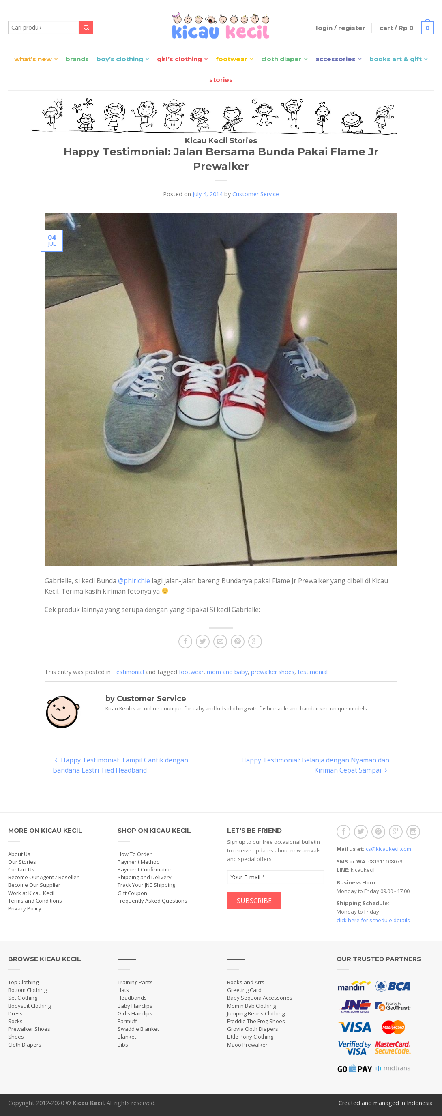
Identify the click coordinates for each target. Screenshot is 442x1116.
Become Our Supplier (34, 885)
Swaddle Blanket (138, 1028)
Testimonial (128, 672)
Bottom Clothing (27, 990)
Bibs (123, 1044)
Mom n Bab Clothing (251, 1005)
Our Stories (22, 861)
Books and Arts (245, 982)
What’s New (33, 59)
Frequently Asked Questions (152, 900)
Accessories (335, 59)
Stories (221, 80)
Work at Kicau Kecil (31, 893)
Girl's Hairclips (135, 1013)
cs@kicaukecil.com (388, 848)
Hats (123, 990)
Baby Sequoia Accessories (259, 997)
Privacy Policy (24, 908)
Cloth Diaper (281, 59)
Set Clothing (22, 997)
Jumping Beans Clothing (256, 1013)
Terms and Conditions (35, 900)
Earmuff (127, 1021)
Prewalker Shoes (29, 1028)
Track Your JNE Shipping (146, 885)
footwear (191, 672)
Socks (15, 1021)
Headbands (132, 997)
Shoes (16, 1036)
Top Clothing (23, 982)
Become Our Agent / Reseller (43, 877)
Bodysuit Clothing (29, 1005)
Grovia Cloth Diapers (252, 1028)
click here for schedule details (373, 920)
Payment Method (139, 861)
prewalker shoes (272, 672)
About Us (19, 854)
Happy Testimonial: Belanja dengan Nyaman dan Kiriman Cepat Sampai (315, 765)
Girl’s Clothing (179, 59)
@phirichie (134, 580)
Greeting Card (244, 990)
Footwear (231, 59)
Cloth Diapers (24, 1044)
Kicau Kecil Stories (221, 140)
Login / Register (340, 28)
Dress (15, 1013)
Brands (77, 59)
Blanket (127, 1036)
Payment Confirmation (145, 869)
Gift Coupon (132, 893)
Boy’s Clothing (120, 59)
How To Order (135, 854)
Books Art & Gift (395, 59)
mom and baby (227, 672)
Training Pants (135, 982)
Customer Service (255, 194)
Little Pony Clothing (250, 1036)
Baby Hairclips (135, 1005)
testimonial (313, 672)
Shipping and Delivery (145, 877)
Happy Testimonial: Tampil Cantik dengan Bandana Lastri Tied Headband (120, 765)
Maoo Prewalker (247, 1044)
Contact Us (21, 869)
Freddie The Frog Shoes (256, 1021)
